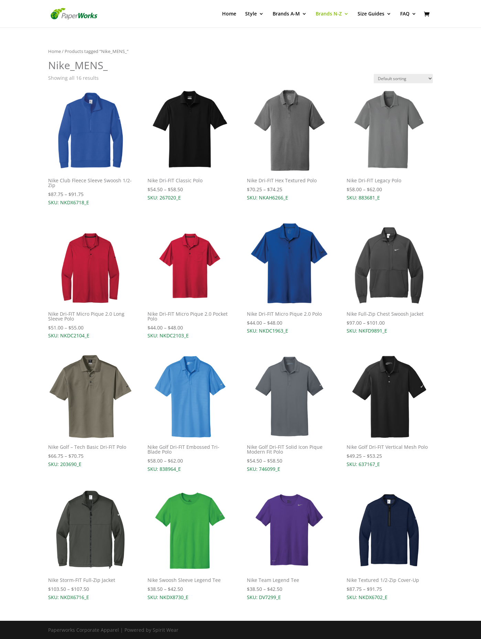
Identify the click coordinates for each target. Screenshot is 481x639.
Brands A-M (286, 14)
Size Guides (371, 14)
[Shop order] (403, 78)
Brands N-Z (329, 14)
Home (229, 14)
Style (251, 14)
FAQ (404, 14)
